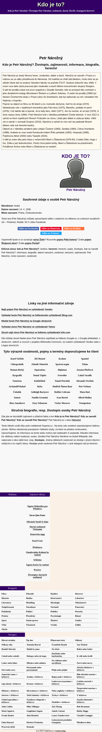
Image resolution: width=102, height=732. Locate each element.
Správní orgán (62, 364)
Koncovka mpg (37, 534)
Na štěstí (55, 649)
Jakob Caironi (58, 711)
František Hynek (59, 644)
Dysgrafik (17, 375)
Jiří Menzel (39, 359)
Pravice (37, 570)
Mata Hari (85, 392)
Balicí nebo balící (84, 649)
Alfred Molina (85, 397)
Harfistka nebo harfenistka (58, 654)
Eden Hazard (8, 722)
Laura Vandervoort (60, 715)
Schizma (37, 560)
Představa (37, 547)
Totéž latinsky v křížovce (38, 695)
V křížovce (81, 695)
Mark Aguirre (8, 711)
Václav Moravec (62, 403)
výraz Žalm (39, 239)
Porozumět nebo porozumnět (34, 668)
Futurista (17, 381)
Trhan (85, 364)
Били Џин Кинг (37, 515)
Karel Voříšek (17, 359)
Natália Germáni (40, 397)
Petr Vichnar (85, 386)
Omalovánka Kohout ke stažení (37, 553)
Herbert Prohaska (35, 722)
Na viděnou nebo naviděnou (59, 661)
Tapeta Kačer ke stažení (37, 565)
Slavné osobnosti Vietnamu (37, 528)
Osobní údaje (60, 731)
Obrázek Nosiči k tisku (37, 522)
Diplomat (62, 370)
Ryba (39, 386)
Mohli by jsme (33, 649)
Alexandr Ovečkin (85, 381)
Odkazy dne (7, 644)
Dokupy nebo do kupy (37, 656)
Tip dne (29, 640)
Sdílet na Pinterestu (51, 228)
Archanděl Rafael (17, 386)
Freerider (62, 375)
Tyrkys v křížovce (60, 695)
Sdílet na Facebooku (28, 228)
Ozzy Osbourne (39, 403)
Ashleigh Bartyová (40, 392)
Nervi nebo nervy (84, 663)
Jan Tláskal (82, 644)
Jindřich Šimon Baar (62, 386)
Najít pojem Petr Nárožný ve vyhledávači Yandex (27, 309)
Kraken (62, 359)
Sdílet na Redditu (73, 228)
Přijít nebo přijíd (59, 670)
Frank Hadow (8, 715)
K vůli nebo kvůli (84, 656)
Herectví (76, 420)
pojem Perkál (32, 243)
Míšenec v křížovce (10, 691)
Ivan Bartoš (62, 397)
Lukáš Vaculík (85, 375)
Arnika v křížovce (35, 677)
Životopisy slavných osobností (37, 576)
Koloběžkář (39, 381)
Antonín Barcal (34, 644)
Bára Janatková (17, 403)
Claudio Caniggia (85, 715)
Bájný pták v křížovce (61, 677)
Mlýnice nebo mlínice (36, 663)
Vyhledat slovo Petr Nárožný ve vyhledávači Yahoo (28, 327)
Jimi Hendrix (33, 715)
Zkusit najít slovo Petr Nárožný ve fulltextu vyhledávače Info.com (35, 332)
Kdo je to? (51, 4)
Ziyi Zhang (57, 706)
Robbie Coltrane (62, 392)
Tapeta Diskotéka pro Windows (37, 507)
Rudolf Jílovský (9, 649)
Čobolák (17, 392)
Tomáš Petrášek (62, 381)
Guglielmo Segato (34, 711)
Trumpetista (85, 403)
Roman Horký (17, 370)
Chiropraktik (17, 364)
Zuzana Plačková (85, 370)
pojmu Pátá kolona (66, 239)
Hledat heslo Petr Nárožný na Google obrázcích (26, 321)
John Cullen (7, 706)
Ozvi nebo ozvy (8, 670)
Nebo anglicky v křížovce (63, 691)
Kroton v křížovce (35, 684)
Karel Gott (37, 541)
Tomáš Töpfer (39, 375)
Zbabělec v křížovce (61, 702)
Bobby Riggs (82, 711)
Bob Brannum (83, 706)
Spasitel (84, 359)
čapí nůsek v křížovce (11, 684)
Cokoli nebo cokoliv (10, 656)
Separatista (39, 370)
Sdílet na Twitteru (51, 233)
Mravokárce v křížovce (37, 691)
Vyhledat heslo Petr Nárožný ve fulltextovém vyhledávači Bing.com (36, 315)
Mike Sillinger (33, 706)
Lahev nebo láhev (9, 663)
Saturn (17, 397)
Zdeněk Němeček (39, 364)
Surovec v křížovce (10, 695)
